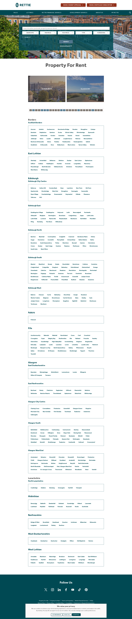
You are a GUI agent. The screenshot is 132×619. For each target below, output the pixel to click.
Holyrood (60, 212)
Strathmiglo (73, 351)
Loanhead (34, 506)
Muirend (63, 436)
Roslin (77, 506)
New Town (79, 188)
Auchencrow (51, 129)
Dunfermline (62, 338)
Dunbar (69, 160)
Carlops (93, 129)
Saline (32, 351)
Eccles (60, 132)
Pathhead (51, 506)
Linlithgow (62, 559)
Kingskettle (88, 341)
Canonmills (84, 191)
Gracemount (65, 276)
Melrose (77, 138)
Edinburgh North (35, 230)
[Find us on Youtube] (72, 589)
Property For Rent (55, 600)
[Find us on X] (45, 589)
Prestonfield (54, 279)
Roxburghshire (78, 142)
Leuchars (59, 344)
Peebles (56, 142)
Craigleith (62, 237)
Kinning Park (77, 433)
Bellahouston (44, 430)
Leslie (51, 344)
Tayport (82, 351)
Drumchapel (80, 457)
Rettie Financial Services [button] (51, 12)
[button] (130, 12)
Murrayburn (56, 301)
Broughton (84, 129)
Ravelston (34, 243)
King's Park (67, 433)
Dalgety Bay (51, 338)
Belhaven (52, 160)
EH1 (40, 197)
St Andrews (41, 351)
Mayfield (42, 506)
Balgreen (46, 298)
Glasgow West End (35, 450)
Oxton (49, 142)
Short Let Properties (67, 600)
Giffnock (68, 390)
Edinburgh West (34, 288)
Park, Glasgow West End (64, 466)
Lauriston (70, 188)
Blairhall (54, 335)
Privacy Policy (50, 603)
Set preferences (56, 614)
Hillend (79, 503)
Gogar (32, 240)
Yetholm (92, 145)
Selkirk (88, 142)
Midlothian (33, 496)
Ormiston (69, 167)
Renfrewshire (34, 515)
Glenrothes (34, 341)
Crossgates (34, 338)
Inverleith (51, 240)
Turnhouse (34, 304)
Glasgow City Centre (36, 402)
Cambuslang (55, 430)
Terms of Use (41, 603)
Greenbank (34, 270)
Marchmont (52, 270)
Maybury (67, 246)
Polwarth (52, 273)
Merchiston (72, 270)
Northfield (83, 218)
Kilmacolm (93, 522)
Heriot (77, 135)
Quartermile (34, 191)
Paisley (53, 525)
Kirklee (53, 463)
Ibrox (58, 433)
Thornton (91, 351)
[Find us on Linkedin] (59, 589)
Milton (72, 541)
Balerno (33, 295)
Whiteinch (68, 469)
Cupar (43, 338)
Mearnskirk (78, 390)
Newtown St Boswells (37, 142)
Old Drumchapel (49, 466)
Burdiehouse (34, 276)
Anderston (87, 411)
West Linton (71, 145)
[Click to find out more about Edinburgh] (46, 89)
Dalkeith (42, 503)
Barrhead (33, 390)
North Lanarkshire (35, 481)
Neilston (87, 390)
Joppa (82, 215)
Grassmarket (58, 194)
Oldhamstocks (58, 167)
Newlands (72, 436)
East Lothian (34, 153)
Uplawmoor (67, 393)
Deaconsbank (86, 430)
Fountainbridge (46, 194)
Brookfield (46, 522)
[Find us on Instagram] (52, 589)
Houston (65, 522)
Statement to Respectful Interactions (84, 603)
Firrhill (56, 276)
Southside (85, 506)
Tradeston (77, 411)
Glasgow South (34, 423)
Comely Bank (53, 188)
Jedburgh (33, 138)
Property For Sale (43, 600)
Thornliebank (57, 393)
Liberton (43, 270)
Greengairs (61, 488)
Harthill (70, 488)
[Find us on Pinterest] (86, 589)
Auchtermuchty (35, 335)
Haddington (50, 163)
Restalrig (40, 222)
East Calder (81, 556)
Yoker (86, 469)
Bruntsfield (66, 264)
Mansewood (88, 433)
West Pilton (44, 249)
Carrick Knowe (67, 298)
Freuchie (86, 338)
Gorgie (75, 295)
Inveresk (67, 163)
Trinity (57, 243)
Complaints (69, 603)
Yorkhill (94, 469)
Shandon (82, 279)
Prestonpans (89, 167)
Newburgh (34, 348)
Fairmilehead (75, 267)
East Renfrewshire (35, 383)
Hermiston (41, 240)
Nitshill (80, 436)
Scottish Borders (35, 123)
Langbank (34, 525)
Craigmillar (45, 267)
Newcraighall (77, 212)
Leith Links (90, 215)
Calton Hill (42, 188)
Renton (91, 541)
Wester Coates (35, 298)
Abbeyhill (33, 215)
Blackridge (52, 556)
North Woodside (35, 466)
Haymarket (68, 194)
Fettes (93, 237)
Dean (62, 188)
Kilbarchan (83, 522)
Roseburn (84, 295)
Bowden (75, 129)
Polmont (33, 320)
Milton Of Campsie (36, 375)
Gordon (53, 135)
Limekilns (75, 344)
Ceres (73, 335)
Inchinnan (74, 522)
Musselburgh (35, 167)
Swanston (91, 279)
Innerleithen (86, 135)
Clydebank (34, 541)
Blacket (33, 264)
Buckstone (76, 264)
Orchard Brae (71, 240)
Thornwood (58, 469)
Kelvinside (44, 463)
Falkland (77, 338)
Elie (71, 338)
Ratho (92, 240)
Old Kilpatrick (81, 541)
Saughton (66, 301)
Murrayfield (60, 240)
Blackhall (41, 237)
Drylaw (40, 246)
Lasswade (88, 503)
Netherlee (34, 393)
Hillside (78, 194)
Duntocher (54, 541)
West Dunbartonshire (39, 533)
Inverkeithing (69, 341)
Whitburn (81, 563)
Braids (57, 264)
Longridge (82, 559)
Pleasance (87, 194)
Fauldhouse (34, 559)
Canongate (74, 191)
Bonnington (52, 215)
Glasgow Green (77, 408)
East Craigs (49, 246)
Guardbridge (45, 341)
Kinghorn (79, 341)
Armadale (34, 556)
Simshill (42, 442)
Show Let (26, 37)
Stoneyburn (50, 563)
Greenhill (75, 276)
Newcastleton (88, 138)
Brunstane (62, 215)
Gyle (90, 298)
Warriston (66, 243)
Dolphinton (43, 132)
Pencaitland (78, 167)
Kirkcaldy (33, 344)
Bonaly (50, 264)
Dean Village (34, 194)
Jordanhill (72, 460)
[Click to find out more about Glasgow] (85, 89)
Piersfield (92, 218)
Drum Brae (67, 295)
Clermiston (91, 243)
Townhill (33, 354)
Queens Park (66, 439)
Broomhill (52, 457)
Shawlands (86, 439)
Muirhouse (76, 246)
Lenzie (75, 372)
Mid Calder (91, 559)
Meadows (62, 270)
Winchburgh (91, 563)
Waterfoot (78, 393)
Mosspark (42, 436)
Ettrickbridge (81, 132)
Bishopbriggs (44, 372)
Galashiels (34, 135)
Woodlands (78, 469)
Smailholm (34, 145)
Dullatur (43, 488)
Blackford (42, 264)
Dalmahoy (64, 267)
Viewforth (79, 273)
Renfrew (61, 525)
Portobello (87, 212)
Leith (68, 212)
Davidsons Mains (82, 237)
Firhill (32, 460)
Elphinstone (88, 160)
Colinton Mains (46, 276)
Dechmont (71, 556)
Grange (95, 267)
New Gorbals (46, 411)
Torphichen (60, 563)
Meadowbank (63, 218)
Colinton (85, 264)
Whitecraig (44, 170)
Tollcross (33, 197)
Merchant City (35, 411)
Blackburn (43, 556)
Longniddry (77, 163)
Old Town (88, 188)
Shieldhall (34, 442)
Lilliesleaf (57, 138)
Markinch (95, 344)
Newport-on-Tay (45, 348)
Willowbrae (58, 222)
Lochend (43, 218)
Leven (67, 344)
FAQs (91, 600)
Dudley (84, 298)
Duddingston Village (37, 212)
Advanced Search (66, 46)
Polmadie (56, 439)
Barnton (33, 237)
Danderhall (52, 503)
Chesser (41, 295)
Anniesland (34, 457)
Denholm (33, 132)
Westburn (43, 304)
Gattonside (43, 135)
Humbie (59, 163)
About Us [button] (99, 12)
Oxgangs (43, 273)
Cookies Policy (60, 603)
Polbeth (33, 563)
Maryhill (72, 463)
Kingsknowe (34, 279)
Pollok (87, 436)
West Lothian (35, 549)
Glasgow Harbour (42, 460)
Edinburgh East (34, 206)
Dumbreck (34, 433)
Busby (41, 390)
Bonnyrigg (34, 503)
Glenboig (52, 488)
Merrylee (33, 436)
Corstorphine (52, 237)
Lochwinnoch (44, 525)
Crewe (33, 246)
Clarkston (50, 390)
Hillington (51, 433)
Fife (30, 328)
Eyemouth (91, 132)
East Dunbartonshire (36, 365)
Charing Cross (35, 408)
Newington (34, 273)
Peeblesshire (66, 142)
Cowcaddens (46, 408)
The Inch (69, 273)
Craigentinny (73, 215)
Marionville (52, 218)
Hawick (70, 135)
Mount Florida (53, 436)
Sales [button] (15, 12)
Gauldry (94, 338)
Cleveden (61, 457)
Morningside (83, 270)
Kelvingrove (34, 463)
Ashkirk (41, 129)
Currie (49, 295)
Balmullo (46, 335)
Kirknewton (52, 559)
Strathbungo (52, 442)
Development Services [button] (78, 12)
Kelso (41, 138)
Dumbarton (44, 541)
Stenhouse (93, 301)
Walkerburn (60, 145)
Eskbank (61, 503)
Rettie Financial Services (81, 600)
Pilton (84, 246)
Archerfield (43, 160)
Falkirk (31, 312)
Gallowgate (34, 414)
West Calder (71, 563)
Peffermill (44, 279)
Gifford (33, 163)
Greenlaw (61, 135)
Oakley (71, 348)
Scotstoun (34, 469)
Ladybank (43, 344)
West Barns (34, 170)
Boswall (74, 243)
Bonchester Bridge (63, 129)
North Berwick (46, 167)
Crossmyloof (91, 442)
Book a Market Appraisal (73, 5)
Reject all (67, 614)
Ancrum (33, 129)
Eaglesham (59, 390)
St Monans (51, 351)
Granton (58, 246)
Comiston (94, 264)
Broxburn (62, 556)
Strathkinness (62, 351)
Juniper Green (85, 276)
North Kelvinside (83, 463)
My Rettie (115, 12)
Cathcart (81, 442)
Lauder (49, 138)
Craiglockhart (35, 267)
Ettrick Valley (69, 132)
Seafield (41, 563)
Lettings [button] (29, 12)
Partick (77, 466)
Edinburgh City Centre (37, 181)
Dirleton (61, 160)
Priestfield (65, 279)
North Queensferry (59, 348)
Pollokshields (46, 439)
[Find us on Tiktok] (79, 589)
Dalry (76, 298)
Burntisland (64, 335)
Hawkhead (55, 522)
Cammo (82, 243)
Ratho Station (83, 240)
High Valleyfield (56, 341)
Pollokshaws (34, 439)
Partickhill (85, 466)
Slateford (83, 301)
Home (17, 16)
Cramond (71, 237)
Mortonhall (93, 270)
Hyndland (62, 460)
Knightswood (63, 463)
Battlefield (34, 430)
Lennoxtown (65, 372)
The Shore (49, 222)
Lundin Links (85, 344)
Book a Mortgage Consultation (101, 5)
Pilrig (32, 222)
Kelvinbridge (82, 460)
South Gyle (34, 249)
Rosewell (69, 506)
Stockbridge (45, 191)
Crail (79, 335)
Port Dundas (57, 411)
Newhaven (74, 218)
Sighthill (74, 301)
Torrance (48, 375)
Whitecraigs (88, 393)
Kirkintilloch (54, 372)
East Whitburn (92, 556)
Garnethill (67, 408)
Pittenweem (80, 348)
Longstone (46, 301)
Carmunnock (66, 430)
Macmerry (87, 163)
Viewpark (79, 488)
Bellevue (33, 188)
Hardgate (63, 541)
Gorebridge (70, 503)
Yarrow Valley (82, 145)
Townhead (68, 411)
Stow (52, 145)
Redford (73, 279)
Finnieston (57, 408)
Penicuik (60, 506)
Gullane (40, 163)
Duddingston (50, 212)
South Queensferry (46, 243)
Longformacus (67, 138)
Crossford (87, 335)
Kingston (88, 408)
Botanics (43, 457)
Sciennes (61, 273)
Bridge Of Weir (35, 522)
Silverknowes (94, 246)
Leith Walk (34, 218)
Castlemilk (72, 442)
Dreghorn (55, 267)
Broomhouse (56, 298)
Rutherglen (76, 439)
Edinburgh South (35, 257)
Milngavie (83, 372)
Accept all (76, 614)
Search (66, 41)
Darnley (76, 430)
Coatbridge (34, 488)
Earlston (52, 132)
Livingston (72, 559)
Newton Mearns (45, 393)
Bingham (42, 215)
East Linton (78, 160)
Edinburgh (33, 178)
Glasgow (32, 362)
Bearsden (33, 372)
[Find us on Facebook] (66, 589)
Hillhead (53, 460)
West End (55, 191)
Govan (42, 433)
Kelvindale (92, 460)
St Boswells (43, 145)
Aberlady (33, 160)
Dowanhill (71, 457)
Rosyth (89, 348)
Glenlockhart (86, 267)
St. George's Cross (46, 469)
